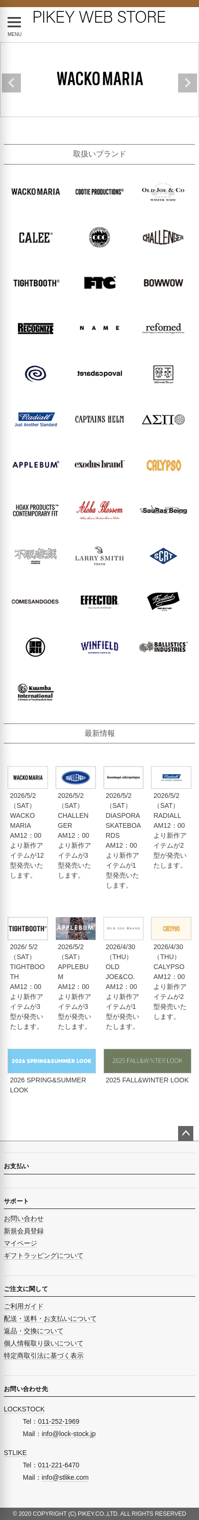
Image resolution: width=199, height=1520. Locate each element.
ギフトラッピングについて (44, 1255)
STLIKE (15, 1452)
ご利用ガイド (24, 1306)
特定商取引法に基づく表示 (44, 1355)
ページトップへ (185, 1133)
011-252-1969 (58, 1421)
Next (187, 82)
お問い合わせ (24, 1218)
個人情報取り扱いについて (44, 1343)
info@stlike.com (65, 1477)
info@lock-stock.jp (69, 1434)
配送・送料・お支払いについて (50, 1318)
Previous (11, 82)
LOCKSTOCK (24, 1409)
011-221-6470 (58, 1465)
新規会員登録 (24, 1231)
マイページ (20, 1243)
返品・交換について (34, 1331)
